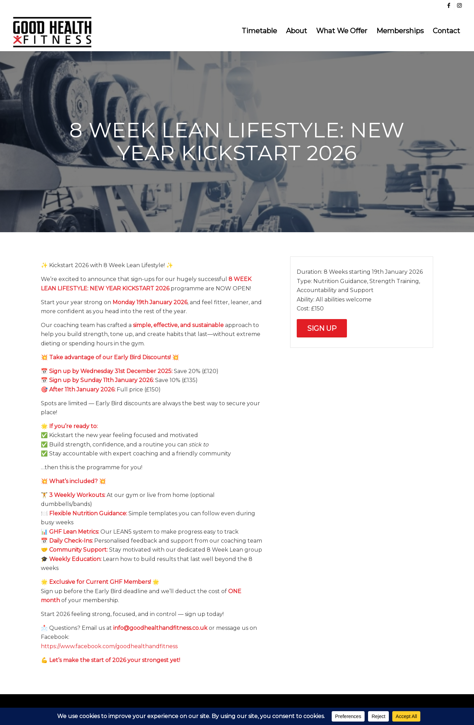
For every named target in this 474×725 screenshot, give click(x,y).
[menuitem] (259, 30)
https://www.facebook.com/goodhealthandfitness (109, 646)
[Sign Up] (322, 328)
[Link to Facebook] (449, 5)
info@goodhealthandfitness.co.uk (160, 628)
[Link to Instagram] (459, 5)
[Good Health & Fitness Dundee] (52, 30)
